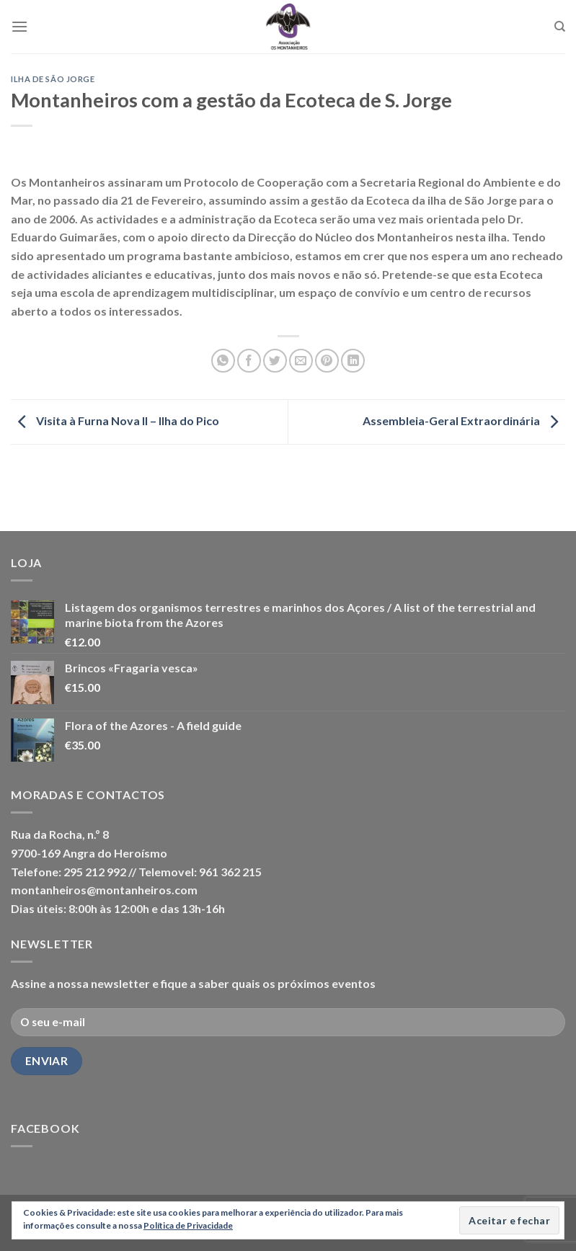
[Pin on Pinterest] (327, 361)
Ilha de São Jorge (53, 79)
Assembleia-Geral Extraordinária (464, 420)
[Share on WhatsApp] (223, 361)
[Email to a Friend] (301, 361)
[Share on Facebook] (249, 361)
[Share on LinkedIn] (353, 361)
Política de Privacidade (188, 1225)
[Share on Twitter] (275, 361)
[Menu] (19, 26)
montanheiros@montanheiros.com (104, 889)
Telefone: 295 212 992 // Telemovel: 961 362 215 (136, 871)
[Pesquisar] (559, 26)
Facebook (45, 1128)
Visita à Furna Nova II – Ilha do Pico (115, 420)
